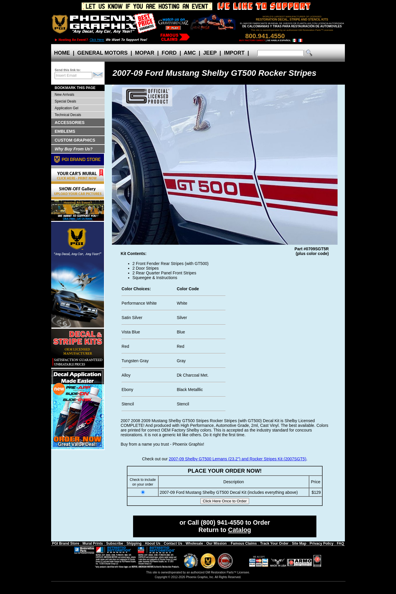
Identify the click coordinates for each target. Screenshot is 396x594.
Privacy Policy (321, 543)
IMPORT (234, 53)
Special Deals (65, 101)
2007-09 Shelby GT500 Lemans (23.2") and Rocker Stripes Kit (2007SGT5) (237, 459)
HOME (62, 53)
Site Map (299, 543)
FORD (169, 53)
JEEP (210, 53)
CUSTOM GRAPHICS (75, 140)
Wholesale (194, 543)
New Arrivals (64, 95)
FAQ (340, 543)
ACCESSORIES (70, 122)
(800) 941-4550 (222, 522)
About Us (152, 543)
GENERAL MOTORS (102, 53)
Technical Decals (68, 115)
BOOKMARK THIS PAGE (75, 88)
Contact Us (173, 543)
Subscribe (114, 543)
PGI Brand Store (65, 543)
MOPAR (144, 53)
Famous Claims (244, 543)
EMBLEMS (65, 131)
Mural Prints (93, 543)
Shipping (133, 543)
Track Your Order (274, 543)
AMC (190, 53)
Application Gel (66, 108)
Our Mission (216, 543)
